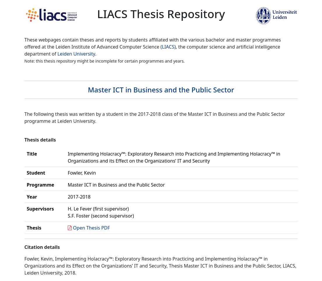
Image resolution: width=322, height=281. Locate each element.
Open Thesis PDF (91, 228)
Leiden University (76, 54)
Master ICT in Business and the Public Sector (161, 89)
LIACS (168, 47)
